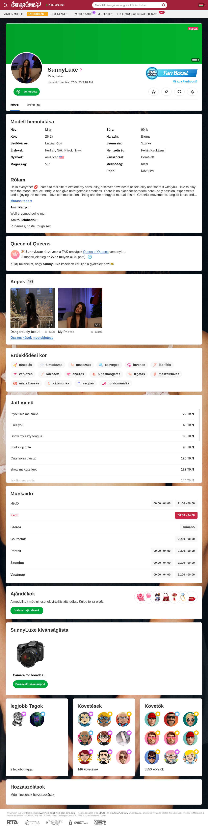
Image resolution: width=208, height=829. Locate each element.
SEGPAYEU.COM (119, 813)
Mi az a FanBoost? (185, 81)
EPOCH (102, 813)
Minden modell (14, 14)
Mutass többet (21, 201)
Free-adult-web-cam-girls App (139, 13)
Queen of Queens (95, 251)
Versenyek (105, 14)
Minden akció (85, 13)
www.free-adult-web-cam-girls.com (57, 812)
